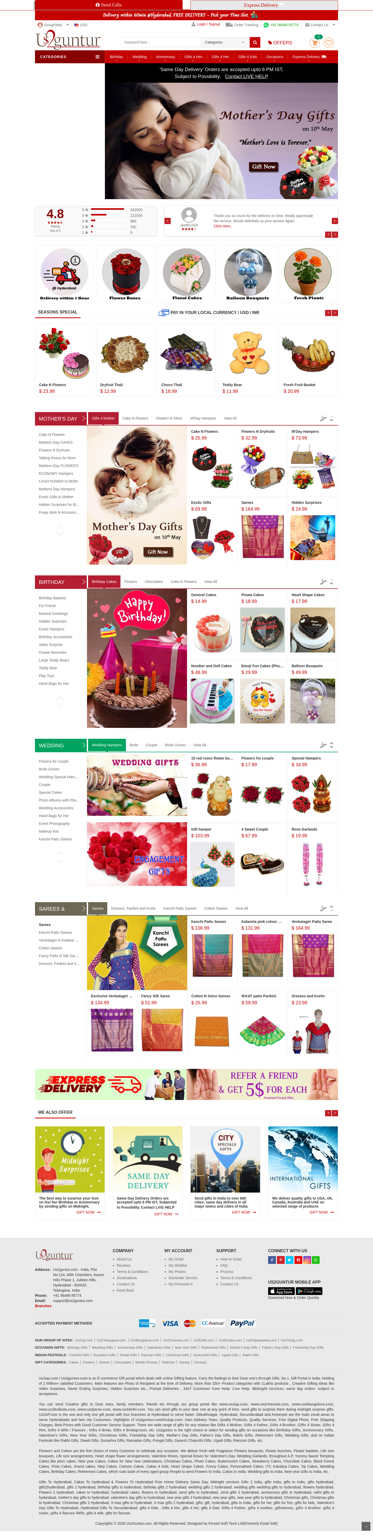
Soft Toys (52, 102)
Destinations (127, 1278)
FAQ (224, 1265)
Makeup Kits (49, 831)
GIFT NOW (85, 1212)
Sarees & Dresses (60, 110)
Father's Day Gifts (275, 1347)
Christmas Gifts (177, 1355)
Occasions (274, 57)
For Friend (47, 606)
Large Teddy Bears (54, 660)
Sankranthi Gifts (205, 1355)
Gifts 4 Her (220, 57)
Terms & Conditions (132, 1272)
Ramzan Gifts (151, 1355)
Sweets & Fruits (58, 94)
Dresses (200, 1362)
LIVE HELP (165, 1207)
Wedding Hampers (107, 745)
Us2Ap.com (84, 1340)
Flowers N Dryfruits (54, 450)
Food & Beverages (60, 119)
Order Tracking (242, 25)
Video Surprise (51, 645)
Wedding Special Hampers (60, 777)
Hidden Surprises (53, 621)
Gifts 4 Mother (103, 418)
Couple (151, 745)
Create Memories (53, 652)
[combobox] (225, 40)
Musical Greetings (53, 613)
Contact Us (126, 1284)
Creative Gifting (57, 144)
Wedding (139, 57)
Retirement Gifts (214, 1347)
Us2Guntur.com (230, 1340)
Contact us (316, 25)
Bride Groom (175, 745)
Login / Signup (205, 24)
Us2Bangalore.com (144, 1340)
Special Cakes (50, 792)
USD (81, 25)
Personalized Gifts (60, 127)
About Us (124, 1259)
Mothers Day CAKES (56, 442)
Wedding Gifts (102, 1347)
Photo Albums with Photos (60, 800)
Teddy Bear (48, 668)
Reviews (124, 1265)
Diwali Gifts (128, 1355)
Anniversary (165, 57)
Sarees (97, 908)
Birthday (116, 57)
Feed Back (125, 1290)
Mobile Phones (146, 1362)
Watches (168, 1362)
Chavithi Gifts (79, 1355)
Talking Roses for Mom (57, 458)
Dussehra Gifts (105, 1355)
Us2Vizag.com (292, 1340)
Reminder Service (183, 1278)
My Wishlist (178, 1265)
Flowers (51, 69)
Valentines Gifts (158, 1347)
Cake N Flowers (135, 418)
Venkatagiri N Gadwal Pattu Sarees (67, 940)
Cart (315, 43)
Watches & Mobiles (60, 152)
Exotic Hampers (51, 629)
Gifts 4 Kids (247, 57)
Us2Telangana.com (112, 1340)
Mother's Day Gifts (244, 1347)
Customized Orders (61, 177)
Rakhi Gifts (250, 1355)
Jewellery (52, 160)
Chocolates (54, 85)
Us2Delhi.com (203, 1340)
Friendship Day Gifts (308, 1347)
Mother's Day (58, 419)
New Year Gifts (186, 1347)
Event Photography (54, 823)
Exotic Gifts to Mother (56, 497)
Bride (134, 745)
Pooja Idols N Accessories (60, 512)
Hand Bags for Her (54, 683)
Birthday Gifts (77, 1347)
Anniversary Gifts (130, 1347)
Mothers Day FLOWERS (58, 466)
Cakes (50, 77)
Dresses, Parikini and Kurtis (133, 908)
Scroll (366, 1526)
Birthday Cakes (104, 582)
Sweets (104, 1362)
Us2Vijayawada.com (261, 1340)
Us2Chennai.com (176, 1340)
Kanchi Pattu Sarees (55, 839)
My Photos (177, 1272)
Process (227, 1272)
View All (230, 418)
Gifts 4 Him (193, 57)
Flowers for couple (53, 761)
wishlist (329, 43)
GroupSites (50, 25)
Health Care (55, 168)
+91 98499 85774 (280, 25)
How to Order (231, 1259)
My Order (176, 1259)
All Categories (56, 185)
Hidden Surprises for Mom (60, 505)
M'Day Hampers (203, 418)
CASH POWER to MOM (58, 481)
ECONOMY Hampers (56, 473)
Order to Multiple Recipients (67, 193)
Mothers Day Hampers (57, 489)
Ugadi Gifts (229, 1355)
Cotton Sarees (216, 908)
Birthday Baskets (52, 598)
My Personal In (181, 1284)
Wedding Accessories (56, 808)
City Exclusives (57, 135)
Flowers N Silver (169, 418)
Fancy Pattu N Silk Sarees (60, 956)
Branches (43, 1306)
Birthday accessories (55, 637)
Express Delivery (309, 56)
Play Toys (46, 676)
